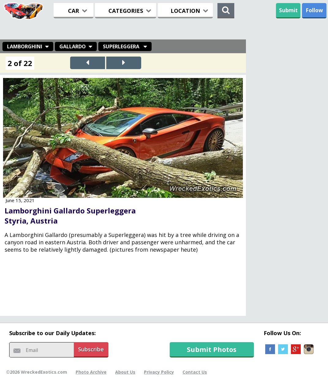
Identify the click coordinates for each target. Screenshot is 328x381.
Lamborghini (24, 46)
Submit (288, 10)
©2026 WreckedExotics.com (36, 372)
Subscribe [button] (91, 349)
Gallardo (72, 46)
